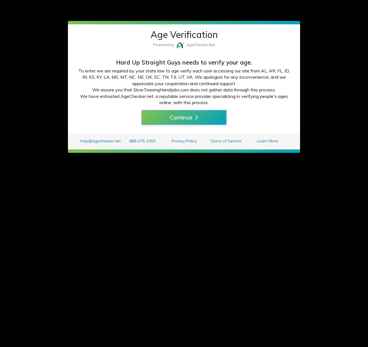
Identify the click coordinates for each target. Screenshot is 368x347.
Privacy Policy (184, 140)
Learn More (267, 140)
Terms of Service (225, 140)
